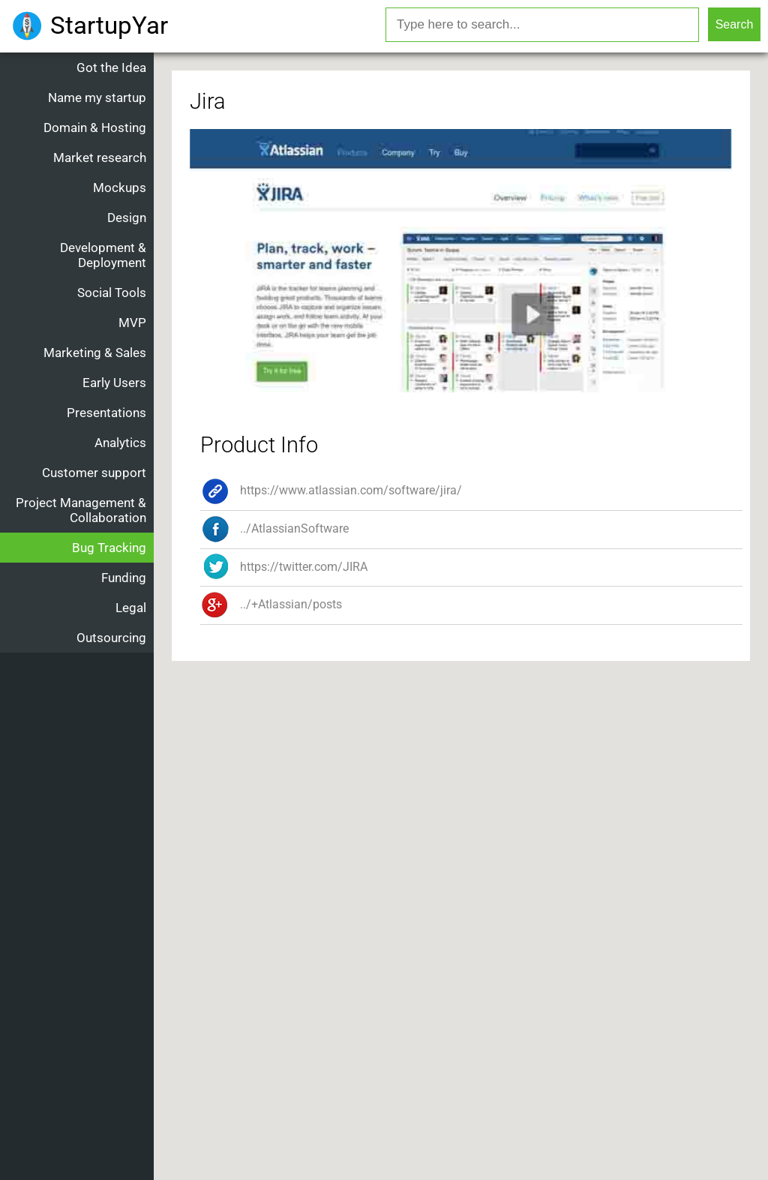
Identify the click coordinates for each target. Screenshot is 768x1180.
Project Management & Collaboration (81, 510)
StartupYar (109, 25)
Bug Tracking (109, 547)
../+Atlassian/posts (271, 604)
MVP (132, 322)
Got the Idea (111, 67)
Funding (123, 577)
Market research (99, 157)
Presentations (106, 412)
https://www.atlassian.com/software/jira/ (331, 490)
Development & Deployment (103, 255)
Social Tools (111, 292)
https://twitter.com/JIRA (284, 567)
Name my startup (97, 97)
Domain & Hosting (95, 127)
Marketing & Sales (95, 352)
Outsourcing (111, 637)
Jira (208, 101)
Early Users (114, 382)
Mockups (119, 187)
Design (126, 217)
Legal (131, 607)
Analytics (120, 442)
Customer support (94, 472)
